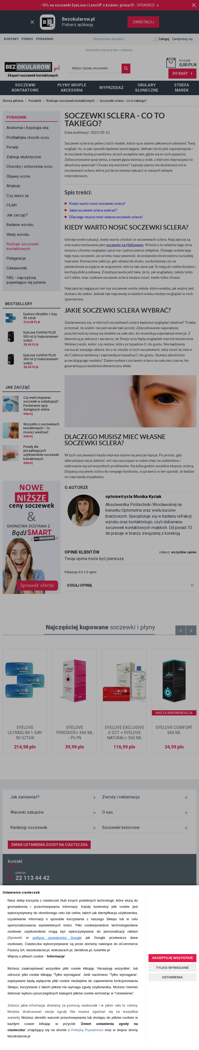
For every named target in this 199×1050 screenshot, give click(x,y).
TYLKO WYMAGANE (172, 968)
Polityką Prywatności (87, 1030)
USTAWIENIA (172, 977)
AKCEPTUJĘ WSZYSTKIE (172, 958)
